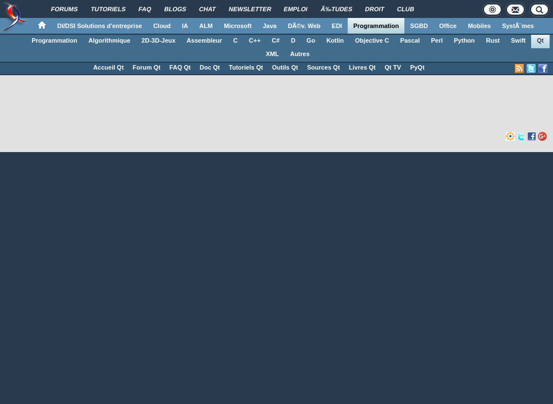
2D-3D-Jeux (158, 40)
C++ (255, 40)
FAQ (145, 9)
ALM (206, 25)
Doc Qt (210, 67)
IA (185, 25)
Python (464, 40)
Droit (375, 9)
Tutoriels (108, 9)
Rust (493, 40)
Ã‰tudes (336, 9)
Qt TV (393, 67)
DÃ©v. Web (304, 25)
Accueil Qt (108, 67)
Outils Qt (285, 67)
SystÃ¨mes (518, 25)
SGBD (419, 25)
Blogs (175, 9)
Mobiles (479, 25)
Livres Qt (362, 67)
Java (269, 25)
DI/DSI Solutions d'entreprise (99, 25)
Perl (437, 40)
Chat (207, 9)
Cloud (161, 25)
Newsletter (250, 9)
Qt (540, 40)
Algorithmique (110, 40)
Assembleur (204, 40)
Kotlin (335, 40)
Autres (300, 53)
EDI (337, 25)
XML (272, 53)
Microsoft (238, 25)
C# (276, 40)
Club (406, 9)
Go (311, 40)
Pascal (410, 40)
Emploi (295, 9)
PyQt (417, 67)
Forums (64, 9)
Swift (518, 40)
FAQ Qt (180, 67)
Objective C (372, 40)
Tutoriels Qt (246, 67)
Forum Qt (147, 67)
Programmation (376, 25)
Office (448, 25)
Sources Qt (323, 67)
